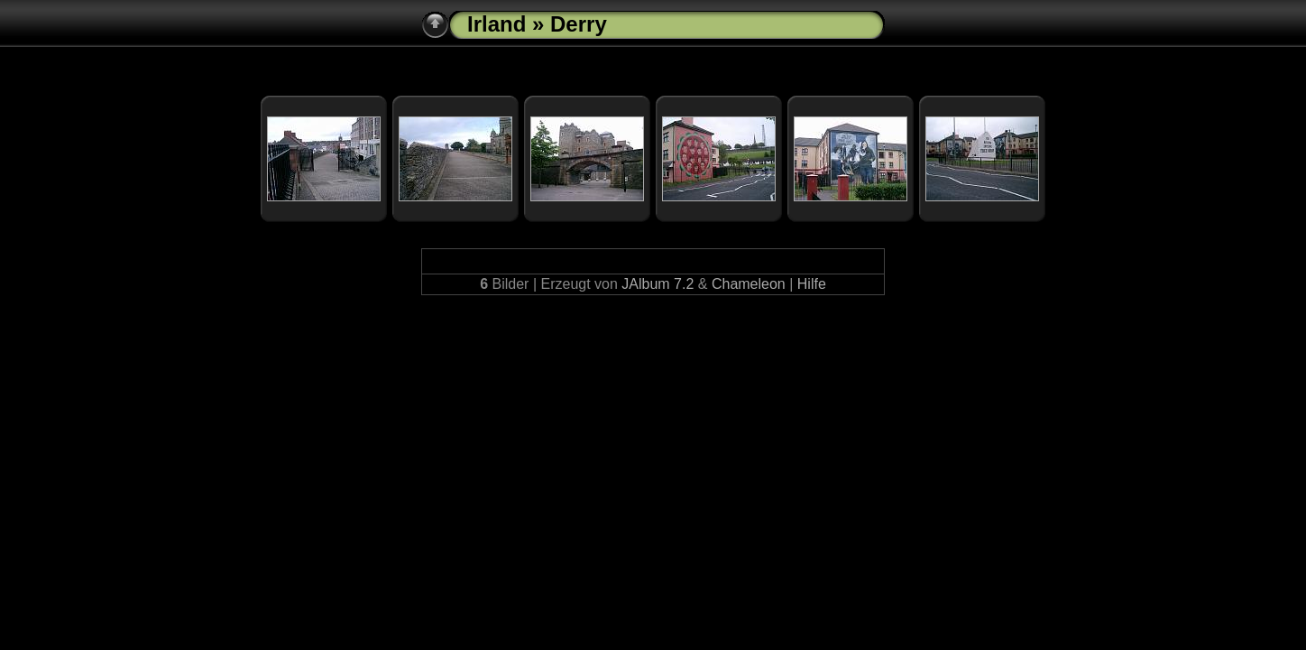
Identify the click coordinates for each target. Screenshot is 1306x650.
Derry (578, 24)
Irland (496, 24)
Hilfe (811, 284)
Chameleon (749, 284)
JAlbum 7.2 (657, 284)
